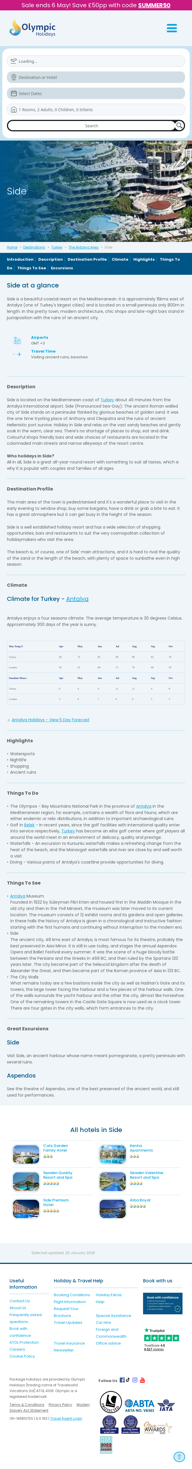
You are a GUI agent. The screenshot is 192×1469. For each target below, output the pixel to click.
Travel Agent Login (66, 1418)
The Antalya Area (83, 247)
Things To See (31, 268)
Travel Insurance (69, 1343)
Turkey (56, 247)
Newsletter (64, 1350)
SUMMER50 (154, 5)
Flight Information (70, 1302)
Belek (29, 825)
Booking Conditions (72, 1295)
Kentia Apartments (141, 1148)
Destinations (34, 247)
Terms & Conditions (26, 1404)
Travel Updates (68, 1322)
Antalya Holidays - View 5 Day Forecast (51, 720)
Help (100, 1302)
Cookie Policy (22, 1356)
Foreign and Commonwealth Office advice (111, 1336)
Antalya (77, 599)
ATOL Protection (24, 1342)
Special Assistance (113, 1315)
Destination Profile (87, 259)
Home (12, 247)
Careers (17, 1349)
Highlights (144, 259)
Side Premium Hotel (56, 1202)
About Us (17, 1308)
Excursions (62, 268)
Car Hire (103, 1322)
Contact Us (19, 1301)
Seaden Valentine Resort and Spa (146, 1175)
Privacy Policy (60, 1404)
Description (50, 259)
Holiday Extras (109, 1295)
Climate (120, 259)
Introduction (20, 259)
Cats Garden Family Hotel (55, 1148)
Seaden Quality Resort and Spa (58, 1175)
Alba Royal (140, 1200)
